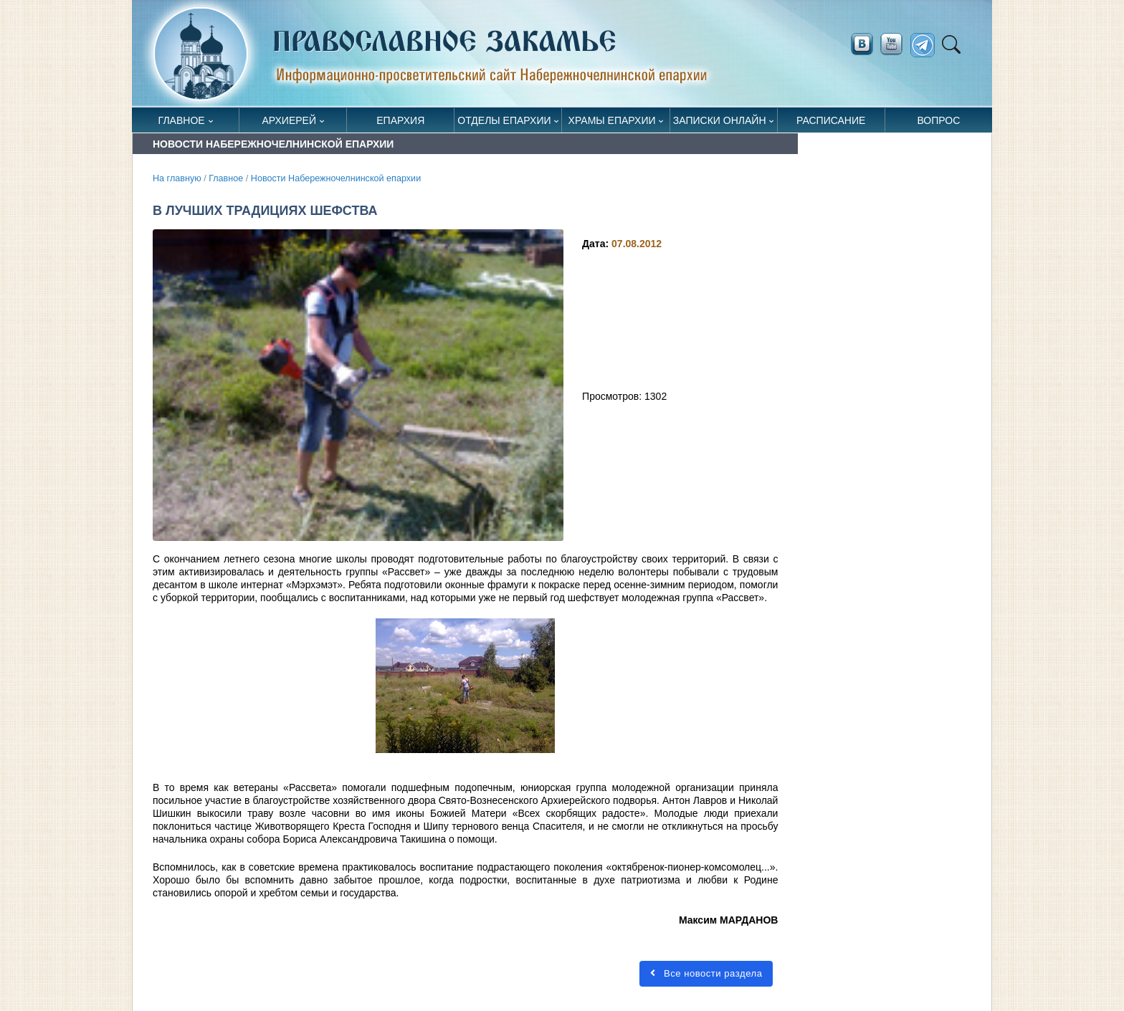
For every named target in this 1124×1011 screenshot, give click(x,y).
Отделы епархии (504, 120)
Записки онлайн (719, 120)
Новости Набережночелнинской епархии (336, 178)
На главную (177, 178)
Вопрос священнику (938, 124)
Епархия (400, 120)
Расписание (830, 120)
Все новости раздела (706, 973)
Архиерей (289, 120)
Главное (181, 120)
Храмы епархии (612, 120)
